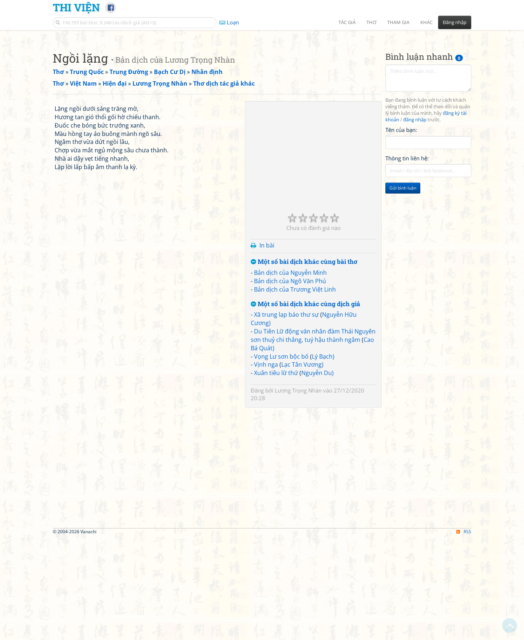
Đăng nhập (455, 22)
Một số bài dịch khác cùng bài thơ (304, 363)
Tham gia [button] (398, 22)
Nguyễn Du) (317, 475)
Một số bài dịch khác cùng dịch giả (305, 406)
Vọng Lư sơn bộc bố (281, 458)
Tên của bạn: (401, 231)
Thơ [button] (371, 22)
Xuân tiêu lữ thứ (276, 475)
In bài (266, 347)
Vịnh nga (266, 467)
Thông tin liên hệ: (407, 260)
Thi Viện (76, 7)
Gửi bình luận (402, 290)
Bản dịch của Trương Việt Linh (295, 391)
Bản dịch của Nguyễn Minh (290, 375)
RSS (463, 634)
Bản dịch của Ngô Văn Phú (290, 383)
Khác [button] (426, 22)
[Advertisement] (262, 86)
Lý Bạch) (323, 458)
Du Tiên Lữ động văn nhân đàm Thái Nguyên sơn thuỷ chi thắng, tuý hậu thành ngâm (313, 437)
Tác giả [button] (347, 22)
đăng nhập (414, 222)
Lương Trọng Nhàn (298, 492)
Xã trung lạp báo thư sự (286, 417)
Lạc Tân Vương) (302, 467)
